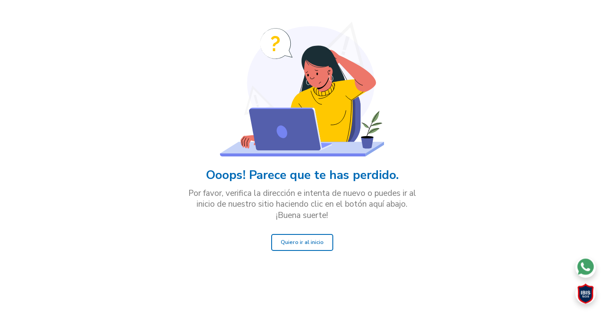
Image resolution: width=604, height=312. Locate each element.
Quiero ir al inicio (302, 242)
